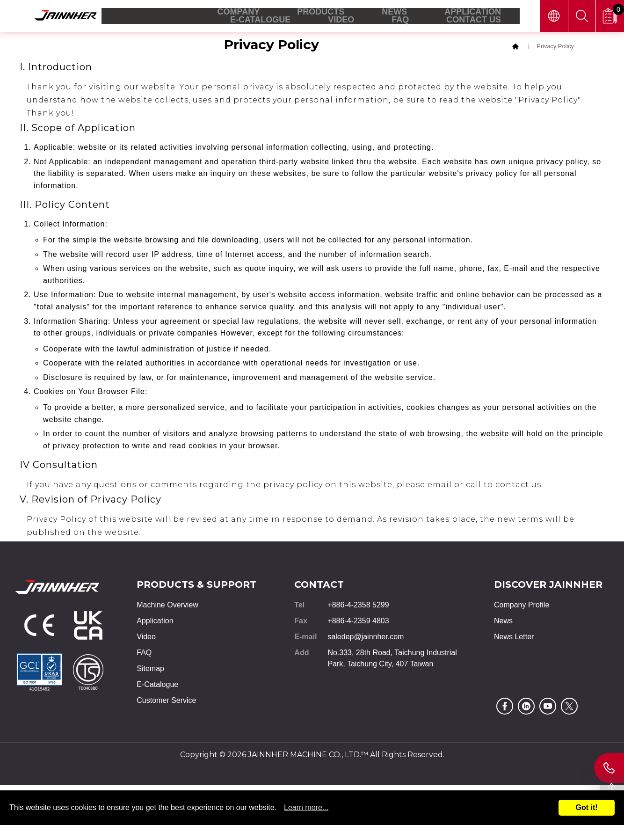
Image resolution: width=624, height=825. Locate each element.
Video (146, 639)
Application (155, 624)
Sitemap (150, 671)
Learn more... (306, 807)
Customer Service (166, 703)
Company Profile (521, 608)
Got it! (586, 807)
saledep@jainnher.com (365, 639)
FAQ (144, 655)
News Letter (514, 639)
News (503, 624)
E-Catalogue (157, 687)
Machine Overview (167, 608)
